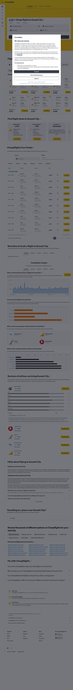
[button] (36, 71)
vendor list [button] (19, 54)
